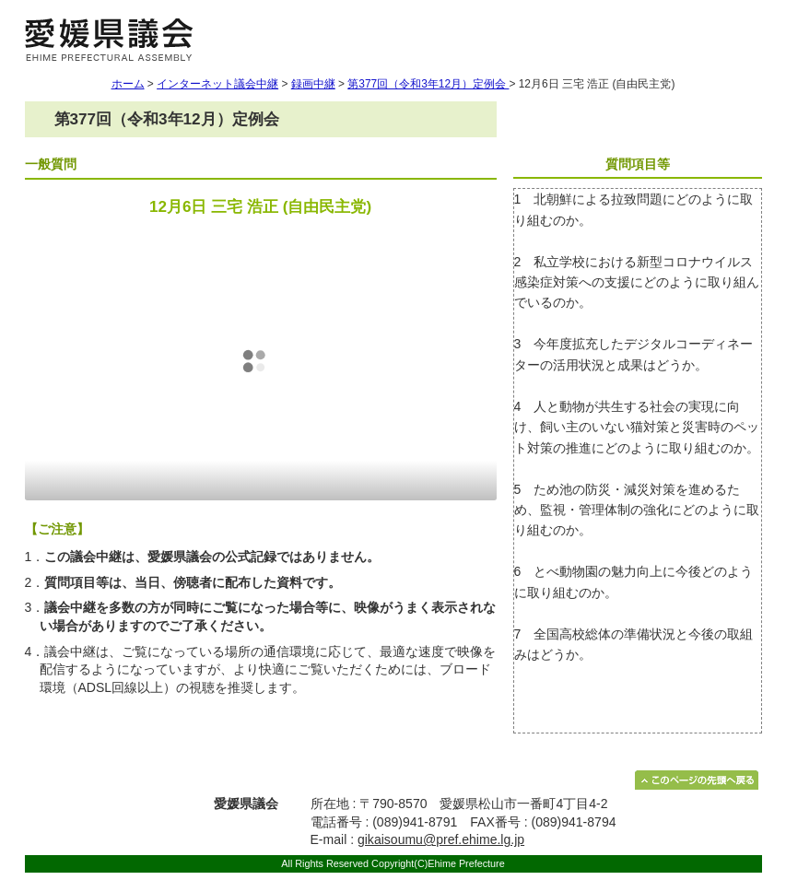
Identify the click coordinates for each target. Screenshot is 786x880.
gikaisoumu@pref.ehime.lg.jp (441, 839)
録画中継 (313, 83)
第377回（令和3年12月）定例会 (428, 83)
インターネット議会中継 (217, 83)
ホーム (128, 83)
